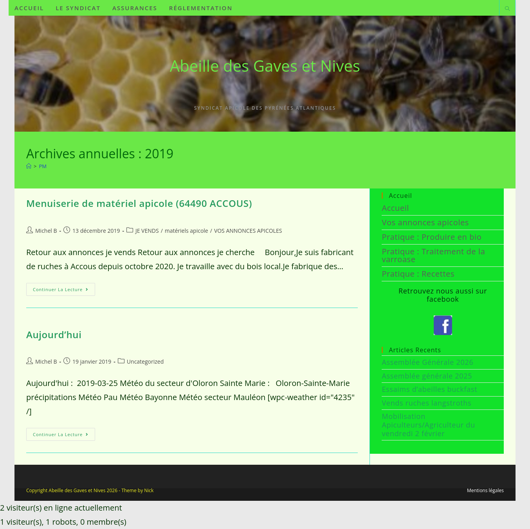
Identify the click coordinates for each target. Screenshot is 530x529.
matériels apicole (186, 230)
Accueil (395, 208)
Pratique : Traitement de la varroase (433, 255)
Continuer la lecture (64, 287)
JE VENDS (147, 230)
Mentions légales (485, 490)
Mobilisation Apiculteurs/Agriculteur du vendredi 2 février (428, 424)
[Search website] (507, 9)
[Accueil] (28, 166)
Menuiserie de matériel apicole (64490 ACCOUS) (139, 203)
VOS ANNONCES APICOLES (248, 230)
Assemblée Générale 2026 (427, 362)
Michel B (46, 230)
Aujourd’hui (53, 334)
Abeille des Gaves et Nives (265, 65)
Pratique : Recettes (418, 273)
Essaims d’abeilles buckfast (429, 389)
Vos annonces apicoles (425, 222)
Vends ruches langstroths (426, 403)
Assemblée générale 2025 (427, 375)
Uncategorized (145, 361)
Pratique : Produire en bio (431, 237)
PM (43, 166)
